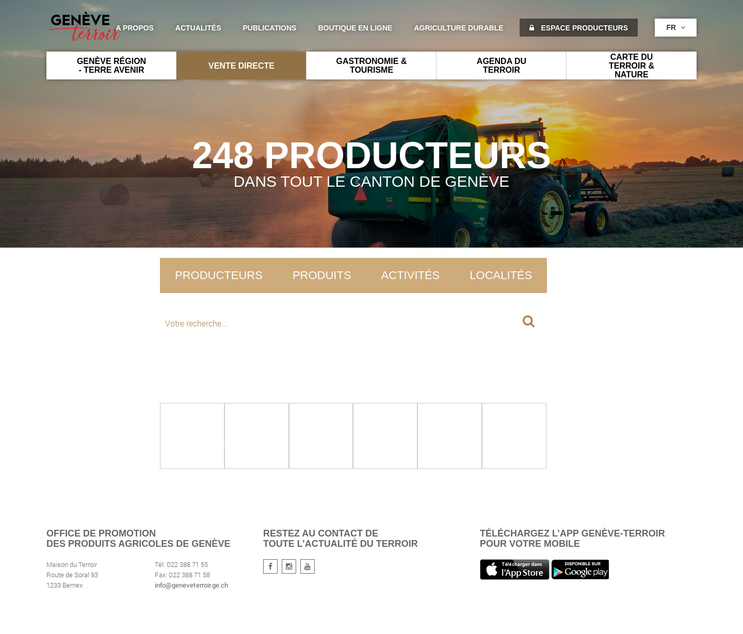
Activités (410, 275)
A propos (134, 28)
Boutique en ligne (355, 28)
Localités (501, 275)
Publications (270, 28)
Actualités (198, 28)
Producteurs (219, 275)
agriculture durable (458, 28)
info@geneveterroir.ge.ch (191, 585)
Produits (322, 275)
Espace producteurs (578, 28)
